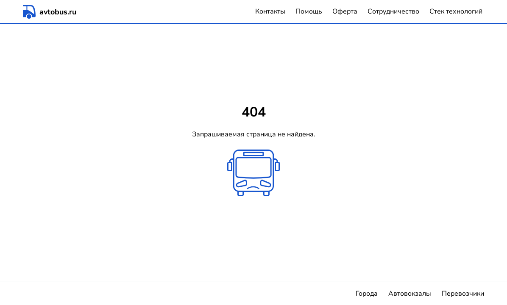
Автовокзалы (409, 293)
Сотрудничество (393, 11)
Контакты (270, 11)
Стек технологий (455, 11)
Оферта (344, 11)
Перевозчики (463, 293)
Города (367, 293)
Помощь (308, 11)
